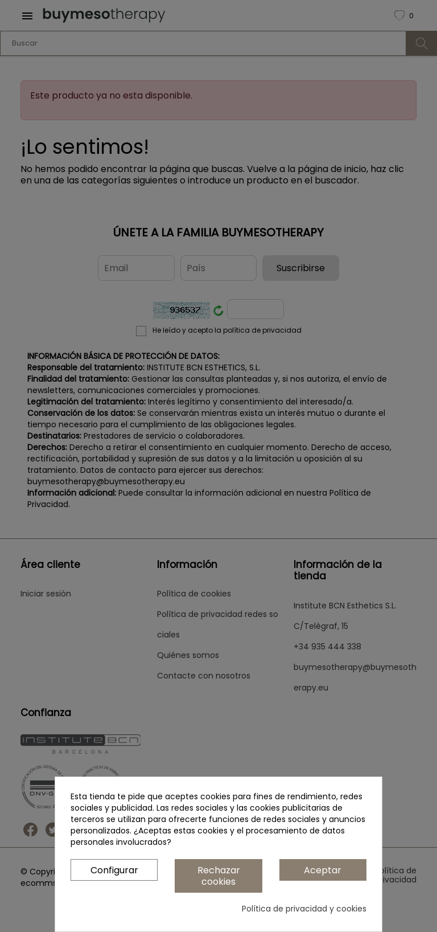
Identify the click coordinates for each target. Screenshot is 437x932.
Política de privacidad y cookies (304, 908)
